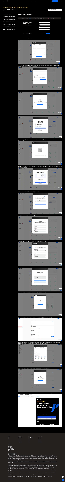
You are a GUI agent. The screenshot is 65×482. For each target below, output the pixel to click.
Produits (9, 436)
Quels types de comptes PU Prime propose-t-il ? (9, 27)
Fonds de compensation (10, 448)
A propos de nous (40, 437)
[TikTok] (14, 454)
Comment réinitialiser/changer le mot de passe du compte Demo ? (9, 21)
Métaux (9, 438)
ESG (8, 450)
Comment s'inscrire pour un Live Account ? (9, 26)
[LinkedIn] (10, 454)
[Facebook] (8, 454)
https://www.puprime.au (37, 466)
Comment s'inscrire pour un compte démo (9, 19)
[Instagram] (12, 454)
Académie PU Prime (30, 437)
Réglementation (10, 446)
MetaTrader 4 (19, 438)
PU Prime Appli (19, 437)
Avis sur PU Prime (40, 438)
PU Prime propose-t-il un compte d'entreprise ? (9, 29)
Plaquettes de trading (20, 436)
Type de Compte (25, 7)
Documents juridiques (10, 447)
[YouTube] (13, 454)
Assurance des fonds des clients (11, 449)
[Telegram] (15, 454)
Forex (8, 437)
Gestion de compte (19, 7)
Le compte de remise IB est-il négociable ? (9, 16)
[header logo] (5, 1)
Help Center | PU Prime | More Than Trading (9, 7)
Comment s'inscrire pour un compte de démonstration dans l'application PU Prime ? (9, 24)
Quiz (28, 438)
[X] (9, 454)
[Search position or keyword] (55, 10)
